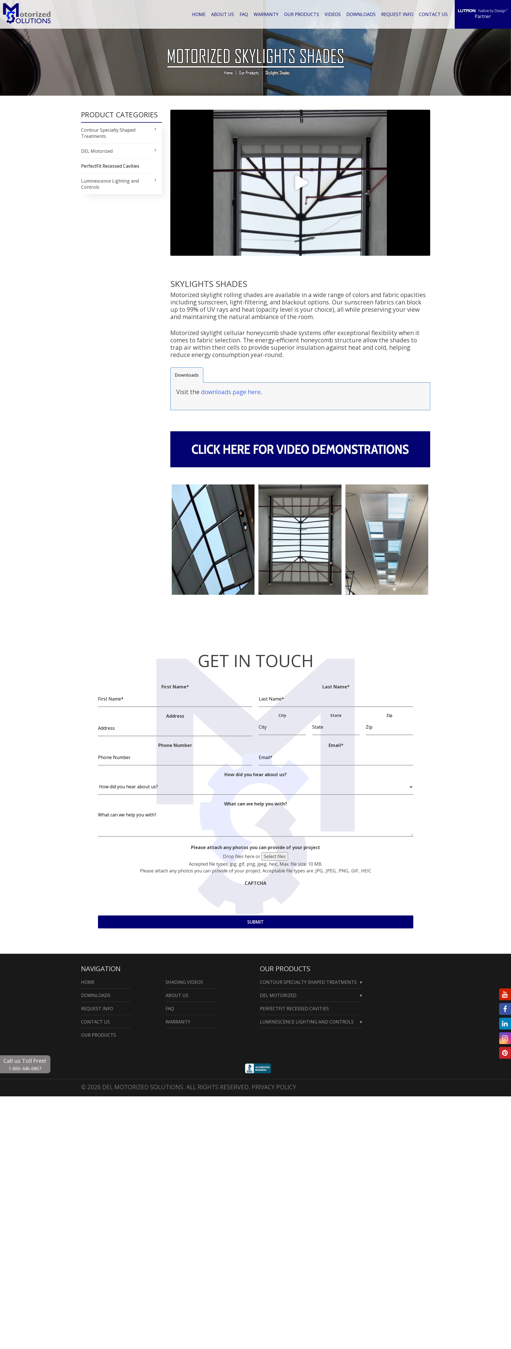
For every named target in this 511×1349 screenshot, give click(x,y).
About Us (222, 14)
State (336, 715)
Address (175, 716)
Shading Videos (184, 982)
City (282, 715)
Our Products (301, 14)
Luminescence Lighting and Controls (307, 1022)
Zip (389, 715)
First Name (175, 686)
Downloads (361, 14)
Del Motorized (278, 995)
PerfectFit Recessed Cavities (110, 166)
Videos (333, 14)
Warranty (266, 14)
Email (336, 745)
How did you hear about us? (255, 774)
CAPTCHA (255, 883)
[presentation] (141, 899)
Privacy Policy (274, 1087)
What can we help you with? (255, 803)
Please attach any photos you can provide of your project (255, 847)
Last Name (336, 686)
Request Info (397, 14)
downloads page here (231, 392)
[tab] (186, 375)
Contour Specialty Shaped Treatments (308, 982)
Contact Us (433, 14)
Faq (244, 14)
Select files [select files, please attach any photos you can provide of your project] (275, 856)
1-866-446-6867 (24, 1068)
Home (199, 14)
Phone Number (175, 745)
